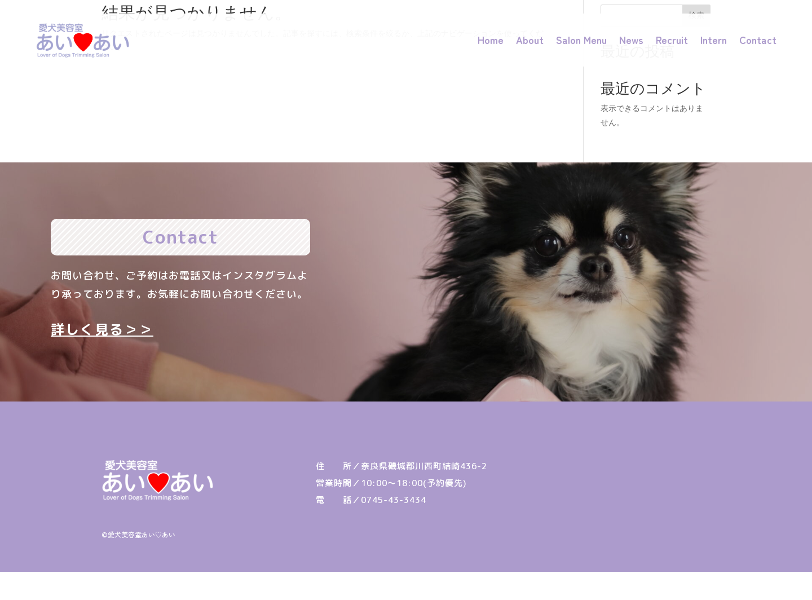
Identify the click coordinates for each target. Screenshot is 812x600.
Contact (757, 39)
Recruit (672, 39)
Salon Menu (581, 39)
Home (491, 39)
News (631, 39)
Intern (713, 39)
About (530, 39)
